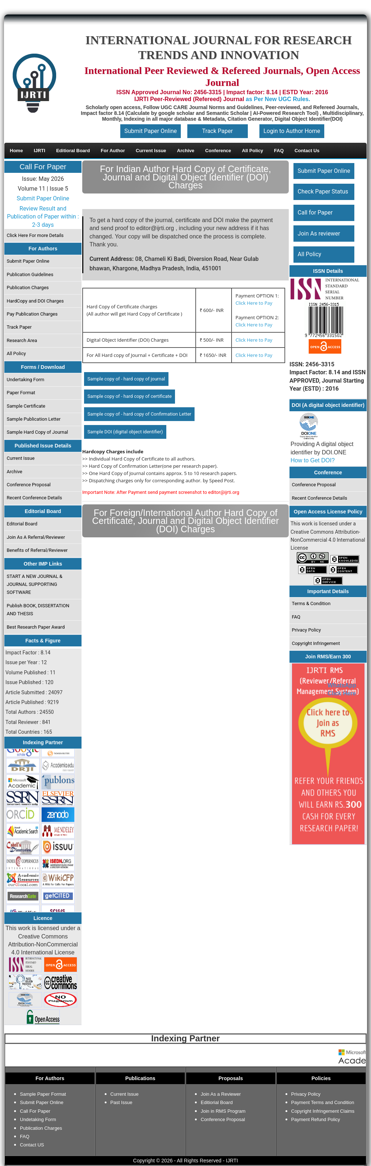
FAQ (296, 617)
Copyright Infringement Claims (323, 1111)
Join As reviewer (319, 233)
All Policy (16, 353)
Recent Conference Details (34, 497)
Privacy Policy (306, 630)
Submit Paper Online (150, 131)
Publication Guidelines (30, 274)
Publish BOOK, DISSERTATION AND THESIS (38, 609)
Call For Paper (43, 167)
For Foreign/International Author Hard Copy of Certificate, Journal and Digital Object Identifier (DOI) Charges (185, 521)
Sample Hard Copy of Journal (37, 432)
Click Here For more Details (35, 235)
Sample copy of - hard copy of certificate (129, 396)
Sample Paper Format (43, 1094)
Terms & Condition (311, 603)
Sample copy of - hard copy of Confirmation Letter (139, 414)
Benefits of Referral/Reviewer (37, 550)
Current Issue (21, 458)
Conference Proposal (29, 484)
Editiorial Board (217, 1102)
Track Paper (217, 131)
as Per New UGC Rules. (278, 99)
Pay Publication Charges (32, 314)
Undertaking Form (26, 379)
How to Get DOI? (313, 460)
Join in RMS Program (223, 1111)
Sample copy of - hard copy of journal (126, 379)
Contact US (32, 1145)
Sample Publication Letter (34, 419)
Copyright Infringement (316, 643)
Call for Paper (315, 212)
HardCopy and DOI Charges (35, 301)
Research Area (22, 340)
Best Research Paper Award (36, 627)
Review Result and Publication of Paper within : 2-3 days (43, 216)
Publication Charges (28, 287)
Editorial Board (22, 523)
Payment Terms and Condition (322, 1102)
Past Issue (122, 1102)
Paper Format (21, 392)
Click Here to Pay (253, 303)
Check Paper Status (323, 191)
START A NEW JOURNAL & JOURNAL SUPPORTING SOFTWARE (35, 584)
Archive (14, 471)
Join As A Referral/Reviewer (36, 537)
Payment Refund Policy (315, 1119)
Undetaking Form (38, 1119)
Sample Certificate (26, 406)
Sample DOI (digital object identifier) (125, 431)
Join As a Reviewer (221, 1094)
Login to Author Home (291, 131)
